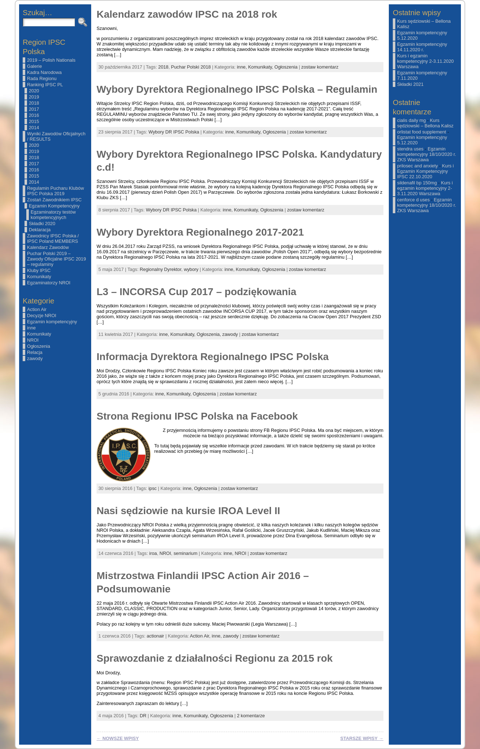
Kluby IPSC (38, 270)
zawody (35, 358)
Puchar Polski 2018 (191, 67)
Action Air (36, 309)
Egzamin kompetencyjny (52, 321)
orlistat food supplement (421, 132)
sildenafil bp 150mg (417, 182)
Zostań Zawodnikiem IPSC (54, 199)
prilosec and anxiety (417, 165)
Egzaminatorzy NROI (48, 282)
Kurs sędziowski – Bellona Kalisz (425, 123)
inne (31, 327)
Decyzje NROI (41, 315)
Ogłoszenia (38, 346)
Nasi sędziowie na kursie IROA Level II (188, 510)
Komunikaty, (261, 67)
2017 (34, 109)
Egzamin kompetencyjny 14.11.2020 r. (422, 46)
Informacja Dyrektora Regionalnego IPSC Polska (213, 356)
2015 (34, 121)
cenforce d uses (413, 199)
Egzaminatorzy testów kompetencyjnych (53, 214)
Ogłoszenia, (209, 334)
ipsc (152, 488)
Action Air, (201, 636)
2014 (34, 127)
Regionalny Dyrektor (160, 269)
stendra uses (410, 149)
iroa (153, 553)
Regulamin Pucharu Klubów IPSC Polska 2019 (55, 190)
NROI (33, 340)
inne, (242, 67)
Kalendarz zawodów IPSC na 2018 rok (187, 14)
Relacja (35, 352)
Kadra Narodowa (44, 72)
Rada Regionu (42, 78)
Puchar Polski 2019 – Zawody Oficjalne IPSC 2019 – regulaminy (56, 259)
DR (143, 715)
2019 (34, 97)
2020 (34, 90)
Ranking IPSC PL (45, 84)
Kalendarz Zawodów (48, 247)
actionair (155, 636)
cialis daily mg (411, 120)
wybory (191, 269)
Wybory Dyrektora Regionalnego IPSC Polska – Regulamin (237, 89)
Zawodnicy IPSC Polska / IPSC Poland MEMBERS (53, 238)
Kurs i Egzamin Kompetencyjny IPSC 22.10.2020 (425, 171)
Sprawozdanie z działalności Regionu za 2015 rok (215, 658)
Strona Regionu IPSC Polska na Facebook (197, 416)
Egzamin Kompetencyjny (54, 206)
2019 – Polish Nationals (51, 60)
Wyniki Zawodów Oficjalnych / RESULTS (56, 136)
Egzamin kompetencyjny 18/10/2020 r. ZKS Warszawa (426, 154)
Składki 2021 (410, 84)
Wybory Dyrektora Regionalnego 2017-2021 (200, 232)
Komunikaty (39, 276)
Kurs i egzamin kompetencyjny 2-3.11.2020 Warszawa (425, 61)
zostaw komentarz (319, 67)
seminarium (185, 553)
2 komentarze (251, 715)
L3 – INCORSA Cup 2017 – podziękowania (196, 291)
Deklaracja (39, 229)
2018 (34, 103)
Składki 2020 (42, 223)
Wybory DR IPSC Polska (173, 132)
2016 (34, 115)
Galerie (34, 66)
